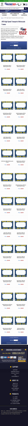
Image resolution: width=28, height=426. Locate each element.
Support (15, 369)
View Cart (15, 390)
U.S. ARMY (15, 397)
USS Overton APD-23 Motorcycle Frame (7, 329)
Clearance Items (23, 11)
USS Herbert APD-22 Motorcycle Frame (20, 305)
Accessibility (15, 376)
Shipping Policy (15, 371)
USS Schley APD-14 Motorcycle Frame (21, 209)
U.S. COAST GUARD (15, 403)
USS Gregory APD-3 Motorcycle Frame (7, 90)
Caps (1, 11)
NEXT (15, 48)
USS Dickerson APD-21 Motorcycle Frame (7, 305)
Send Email (15, 385)
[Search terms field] (12, 8)
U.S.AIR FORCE (15, 401)
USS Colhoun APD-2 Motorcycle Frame (21, 66)
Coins (3, 11)
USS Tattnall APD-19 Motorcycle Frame (7, 281)
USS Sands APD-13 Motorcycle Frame (7, 209)
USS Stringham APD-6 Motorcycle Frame (20, 114)
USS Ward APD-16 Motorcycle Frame (21, 233)
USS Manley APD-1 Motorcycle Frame (7, 66)
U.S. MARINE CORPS (15, 400)
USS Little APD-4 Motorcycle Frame (21, 90)
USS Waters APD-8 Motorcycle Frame (21, 138)
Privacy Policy (15, 373)
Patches (19, 11)
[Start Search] (26, 8)
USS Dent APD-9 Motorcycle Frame (7, 162)
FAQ (15, 374)
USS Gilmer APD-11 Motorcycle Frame (7, 186)
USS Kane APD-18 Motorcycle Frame (21, 257)
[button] (2, 4)
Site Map (15, 386)
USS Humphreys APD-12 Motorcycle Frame (21, 186)
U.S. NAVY (15, 398)
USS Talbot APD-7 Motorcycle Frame (7, 138)
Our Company (15, 388)
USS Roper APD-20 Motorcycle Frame (21, 281)
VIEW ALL (19, 48)
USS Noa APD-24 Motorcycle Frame (21, 329)
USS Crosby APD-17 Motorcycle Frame (7, 257)
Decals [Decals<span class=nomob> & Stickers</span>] (12, 11)
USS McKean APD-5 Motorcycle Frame (7, 114)
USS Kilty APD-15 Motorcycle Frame (7, 233)
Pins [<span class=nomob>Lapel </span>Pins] (16, 11)
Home (2, 17)
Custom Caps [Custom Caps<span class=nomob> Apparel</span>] (7, 11)
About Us (15, 383)
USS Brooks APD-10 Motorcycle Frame (21, 162)
